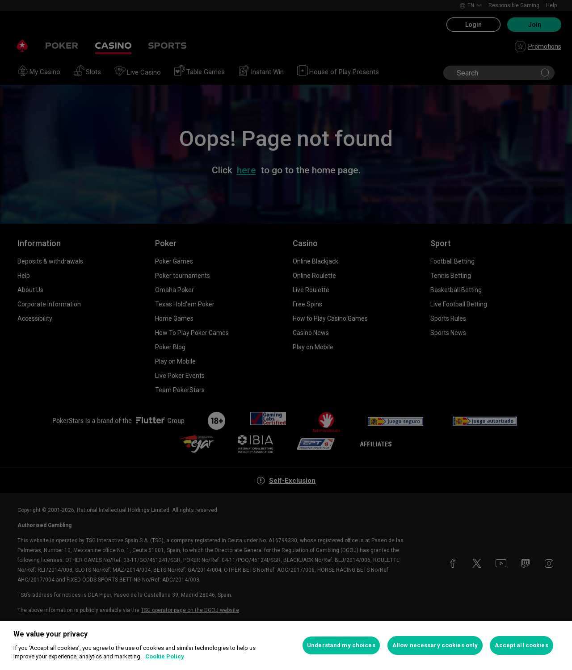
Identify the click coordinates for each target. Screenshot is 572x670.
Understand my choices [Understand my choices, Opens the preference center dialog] (341, 645)
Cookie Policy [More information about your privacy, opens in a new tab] (164, 656)
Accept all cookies (521, 645)
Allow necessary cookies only (435, 645)
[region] (286, 645)
